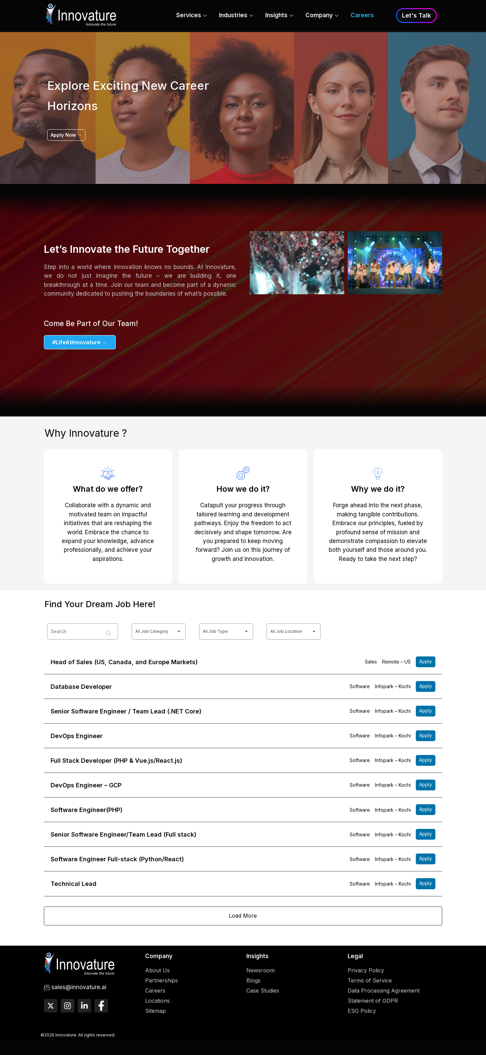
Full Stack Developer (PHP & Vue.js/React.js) (116, 763)
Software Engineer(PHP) (87, 814)
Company (322, 16)
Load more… (243, 924)
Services (191, 16)
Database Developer (81, 687)
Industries (236, 16)
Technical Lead (74, 890)
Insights (279, 16)
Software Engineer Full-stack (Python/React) (117, 865)
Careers (362, 15)
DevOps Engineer (77, 738)
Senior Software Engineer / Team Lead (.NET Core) (126, 712)
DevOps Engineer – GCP (86, 789)
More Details (425, 662)
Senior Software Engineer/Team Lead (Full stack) (123, 840)
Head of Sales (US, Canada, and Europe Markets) (124, 662)
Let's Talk (416, 15)
